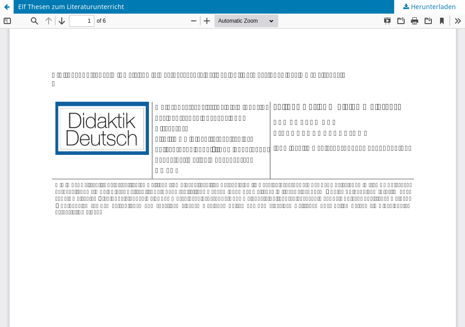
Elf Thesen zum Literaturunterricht (71, 6)
